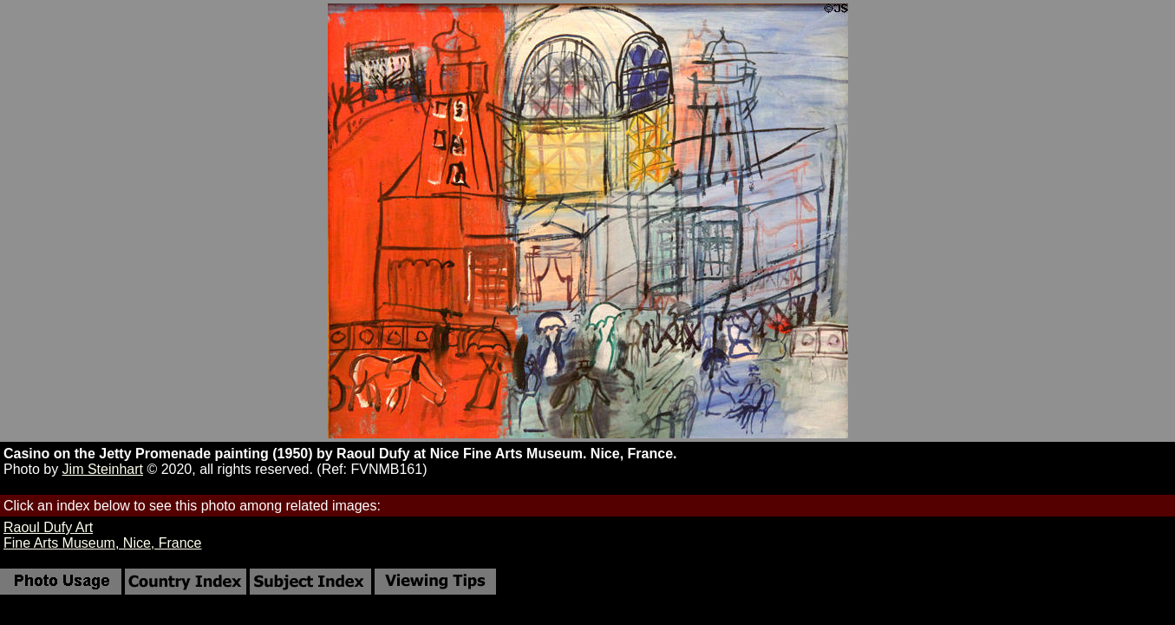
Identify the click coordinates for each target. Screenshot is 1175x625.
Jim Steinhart (102, 469)
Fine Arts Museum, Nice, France (102, 543)
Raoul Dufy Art (48, 527)
